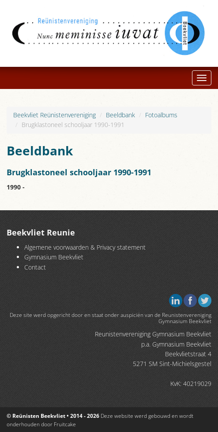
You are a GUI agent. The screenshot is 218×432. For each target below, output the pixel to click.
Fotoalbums (161, 115)
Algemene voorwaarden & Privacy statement (85, 247)
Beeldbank (120, 115)
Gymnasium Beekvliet (53, 257)
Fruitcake (65, 424)
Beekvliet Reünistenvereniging (54, 115)
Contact (35, 267)
